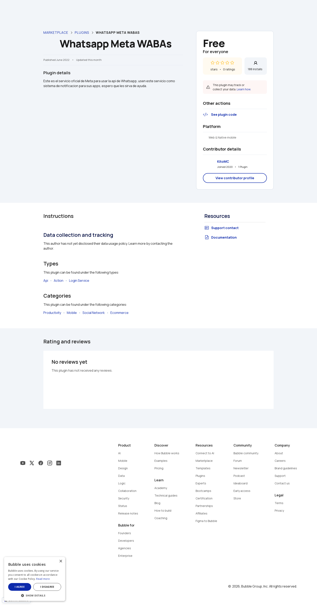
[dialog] (34, 579)
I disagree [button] (47, 587)
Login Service (79, 280)
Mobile (72, 312)
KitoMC (223, 161)
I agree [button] (20, 587)
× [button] (60, 561)
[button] (34, 595)
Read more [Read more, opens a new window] (43, 579)
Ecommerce (119, 312)
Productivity (52, 312)
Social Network (94, 312)
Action (58, 280)
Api (45, 280)
